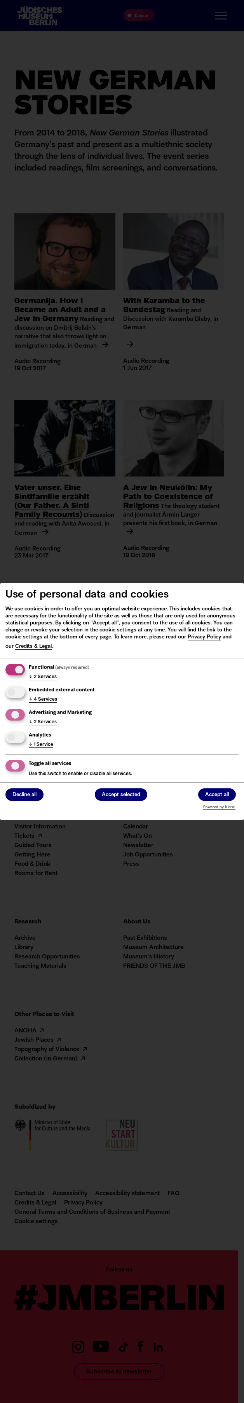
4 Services (43, 699)
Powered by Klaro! (219, 807)
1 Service (41, 744)
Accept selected (121, 794)
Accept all (217, 794)
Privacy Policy (204, 637)
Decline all (24, 794)
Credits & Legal (33, 646)
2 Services (43, 677)
